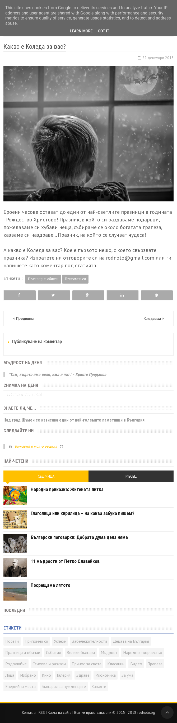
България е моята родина (36, 446)
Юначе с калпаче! (24, 394)
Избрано (28, 675)
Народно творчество (142, 652)
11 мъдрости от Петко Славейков (65, 561)
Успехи (60, 641)
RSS (42, 712)
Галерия (64, 675)
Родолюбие (16, 663)
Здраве (83, 675)
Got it (103, 31)
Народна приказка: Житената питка (67, 489)
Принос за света (86, 663)
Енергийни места (20, 686)
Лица (9, 675)
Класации (115, 663)
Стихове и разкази (49, 663)
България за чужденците (63, 686)
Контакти (29, 712)
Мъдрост (109, 652)
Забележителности (89, 641)
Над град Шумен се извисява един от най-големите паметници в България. (74, 420)
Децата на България (131, 641)
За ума (127, 675)
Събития (53, 652)
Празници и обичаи (43, 279)
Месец (131, 476)
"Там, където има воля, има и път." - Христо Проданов (57, 374)
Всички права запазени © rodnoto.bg (114, 712)
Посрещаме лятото (50, 585)
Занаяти (99, 686)
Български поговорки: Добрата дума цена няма (79, 537)
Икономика (105, 675)
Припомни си (75, 279)
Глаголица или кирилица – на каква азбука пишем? (82, 513)
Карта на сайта (59, 712)
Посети (12, 641)
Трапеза (155, 663)
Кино (46, 675)
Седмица (46, 476)
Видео (136, 663)
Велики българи (81, 652)
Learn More (81, 31)
